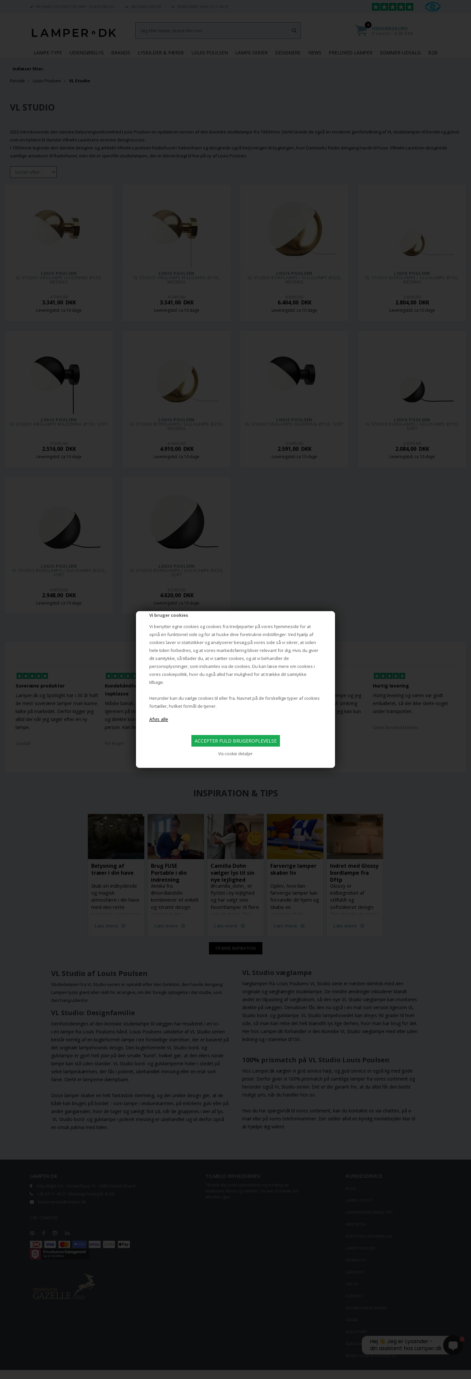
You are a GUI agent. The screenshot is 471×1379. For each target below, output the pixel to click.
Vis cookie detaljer (235, 754)
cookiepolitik (174, 674)
